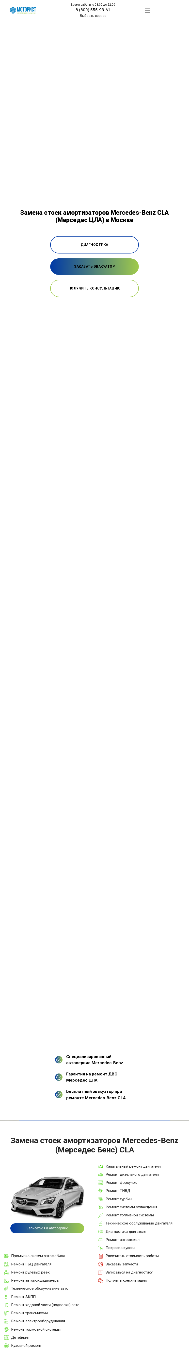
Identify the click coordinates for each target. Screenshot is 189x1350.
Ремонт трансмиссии (29, 1313)
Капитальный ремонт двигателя (133, 1166)
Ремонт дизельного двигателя (132, 1174)
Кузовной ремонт (26, 1345)
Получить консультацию (126, 1280)
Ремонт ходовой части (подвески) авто (45, 1305)
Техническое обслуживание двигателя (139, 1223)
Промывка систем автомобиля (38, 1256)
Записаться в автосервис (47, 1228)
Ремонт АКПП (23, 1297)
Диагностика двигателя (126, 1231)
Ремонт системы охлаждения (131, 1207)
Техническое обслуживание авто (39, 1288)
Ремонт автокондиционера (35, 1280)
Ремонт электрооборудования (38, 1321)
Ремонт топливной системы (130, 1215)
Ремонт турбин (119, 1199)
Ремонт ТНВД (118, 1190)
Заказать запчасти (122, 1264)
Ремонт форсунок (121, 1182)
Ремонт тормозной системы (36, 1329)
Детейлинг (20, 1337)
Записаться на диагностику (129, 1272)
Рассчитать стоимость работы (132, 1256)
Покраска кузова (120, 1248)
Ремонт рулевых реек (30, 1272)
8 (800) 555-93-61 (93, 9)
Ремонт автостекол (123, 1239)
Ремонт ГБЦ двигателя (31, 1264)
